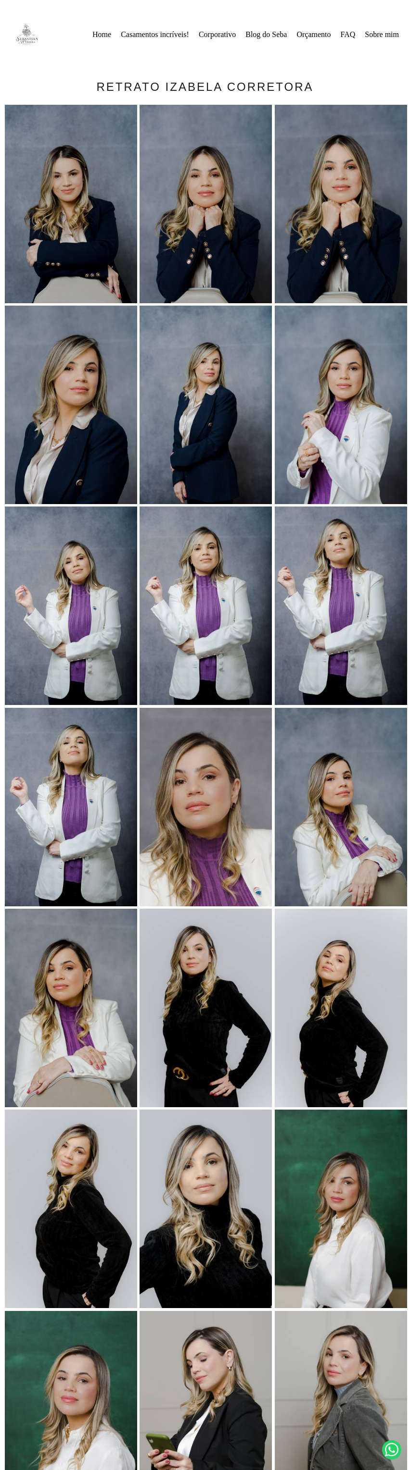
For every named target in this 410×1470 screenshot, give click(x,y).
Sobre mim (382, 34)
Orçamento (313, 34)
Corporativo (217, 34)
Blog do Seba (266, 34)
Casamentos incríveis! (155, 34)
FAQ (348, 34)
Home (101, 34)
